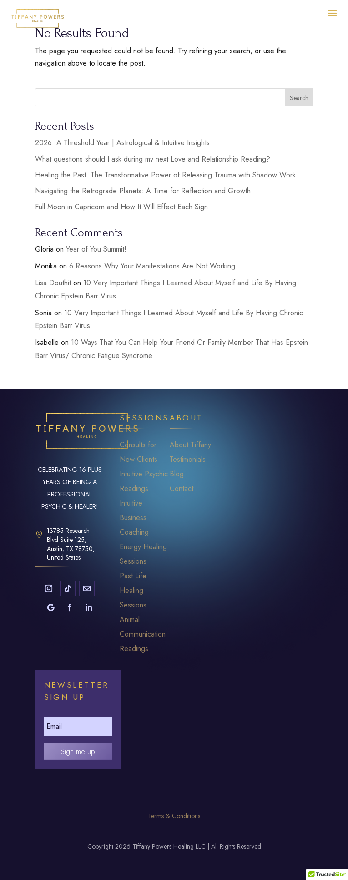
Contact (181, 488)
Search (299, 97)
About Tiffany (190, 445)
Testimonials (188, 459)
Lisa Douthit (53, 283)
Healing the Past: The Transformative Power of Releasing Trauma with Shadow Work (165, 175)
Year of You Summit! (96, 249)
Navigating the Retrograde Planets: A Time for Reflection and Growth (143, 191)
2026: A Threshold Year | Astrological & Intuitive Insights (122, 142)
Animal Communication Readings (143, 634)
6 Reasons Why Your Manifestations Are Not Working (152, 266)
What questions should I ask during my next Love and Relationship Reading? (152, 159)
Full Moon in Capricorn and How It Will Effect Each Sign (121, 207)
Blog (177, 474)
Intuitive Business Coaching (134, 517)
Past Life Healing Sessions (133, 590)
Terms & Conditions (174, 815)
